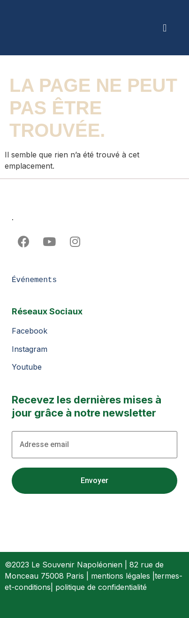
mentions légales (120, 576)
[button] (164, 28)
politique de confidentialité (101, 587)
